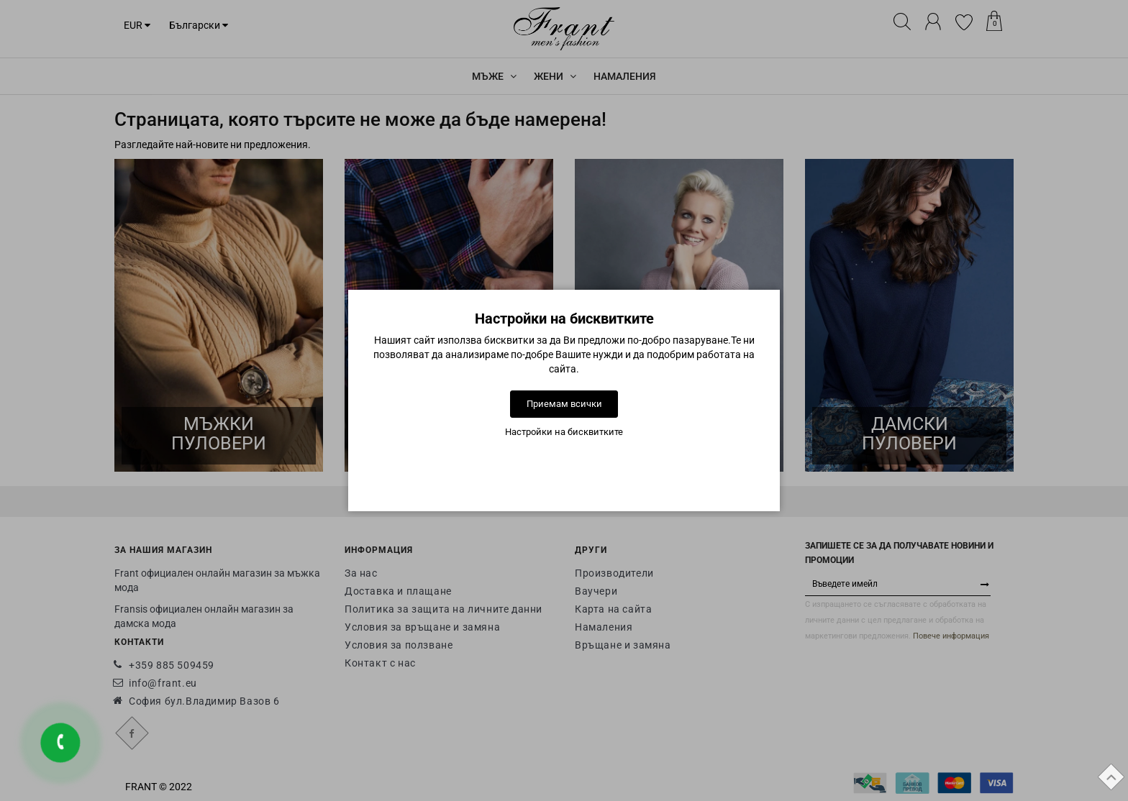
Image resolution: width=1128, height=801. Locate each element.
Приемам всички (564, 403)
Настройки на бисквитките (564, 431)
